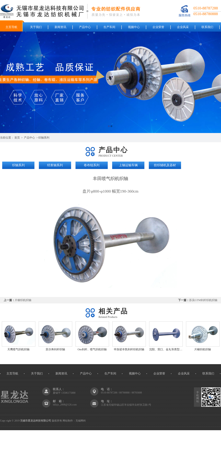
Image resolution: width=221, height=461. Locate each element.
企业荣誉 (158, 27)
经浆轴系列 (55, 165)
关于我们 (36, 27)
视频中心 (134, 27)
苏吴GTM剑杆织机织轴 (203, 300)
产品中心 (85, 27)
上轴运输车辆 (128, 165)
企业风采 (183, 27)
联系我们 (207, 27)
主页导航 (11, 27)
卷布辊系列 (91, 165)
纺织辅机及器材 (165, 165)
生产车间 (109, 27)
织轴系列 (43, 137)
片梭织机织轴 (23, 300)
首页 (17, 137)
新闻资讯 (60, 27)
